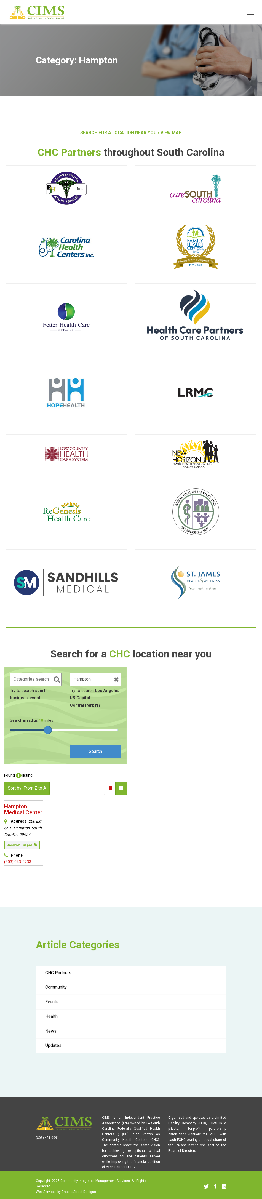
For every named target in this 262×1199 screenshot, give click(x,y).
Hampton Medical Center (23, 809)
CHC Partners (58, 976)
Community (56, 991)
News (51, 1034)
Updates (53, 1049)
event (35, 697)
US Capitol (80, 697)
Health (51, 1020)
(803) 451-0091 (47, 1138)
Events (51, 1005)
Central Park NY (85, 705)
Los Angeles (107, 690)
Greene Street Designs (79, 1192)
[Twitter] (206, 1186)
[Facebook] (215, 1186)
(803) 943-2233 (17, 862)
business (19, 697)
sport (40, 690)
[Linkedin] (224, 1186)
